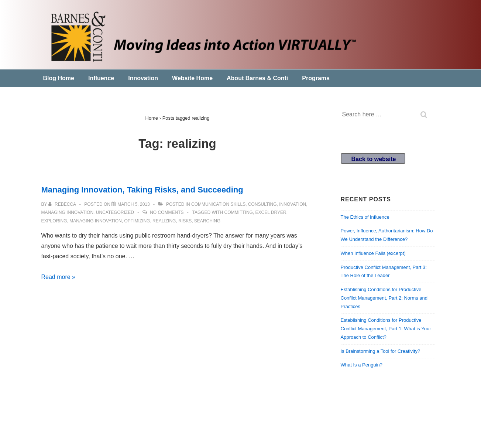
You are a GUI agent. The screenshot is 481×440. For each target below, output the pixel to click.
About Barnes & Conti (257, 78)
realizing (164, 221)
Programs (316, 78)
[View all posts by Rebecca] (62, 204)
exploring (54, 221)
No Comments (166, 212)
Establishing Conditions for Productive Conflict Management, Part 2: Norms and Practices (384, 298)
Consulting (262, 204)
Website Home (192, 78)
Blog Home (58, 78)
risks (185, 221)
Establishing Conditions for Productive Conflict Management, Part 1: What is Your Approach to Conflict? (386, 328)
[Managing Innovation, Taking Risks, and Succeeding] (133, 204)
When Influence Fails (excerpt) (373, 253)
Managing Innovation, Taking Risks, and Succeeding (142, 189)
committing (238, 212)
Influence (101, 78)
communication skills (218, 204)
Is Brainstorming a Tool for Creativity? (380, 351)
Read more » (58, 277)
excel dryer (270, 212)
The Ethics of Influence (365, 217)
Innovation (143, 78)
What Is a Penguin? (361, 365)
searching (207, 221)
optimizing (137, 221)
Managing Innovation (67, 212)
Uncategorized (115, 212)
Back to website (373, 159)
